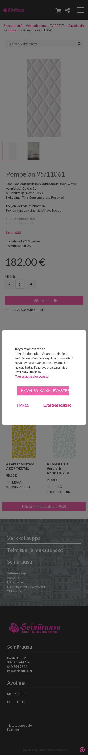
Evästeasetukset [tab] (57, 405)
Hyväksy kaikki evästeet (45, 391)
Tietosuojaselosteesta (32, 376)
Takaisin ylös (82, 749)
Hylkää (23, 405)
